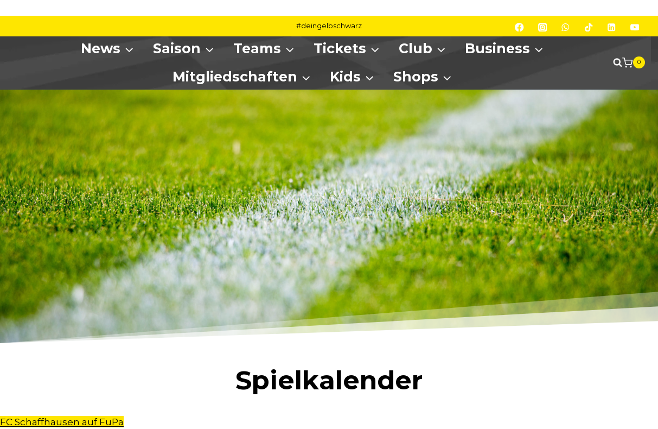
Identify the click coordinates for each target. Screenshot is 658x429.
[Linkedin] (612, 27)
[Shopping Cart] (633, 63)
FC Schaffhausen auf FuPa (62, 421)
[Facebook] (519, 27)
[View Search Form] (612, 62)
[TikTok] (589, 27)
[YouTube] (635, 27)
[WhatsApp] (565, 27)
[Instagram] (543, 27)
